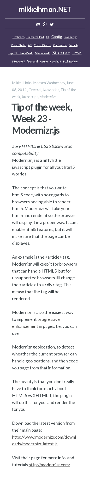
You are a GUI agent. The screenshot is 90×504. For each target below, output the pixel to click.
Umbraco (18, 37)
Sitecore (61, 52)
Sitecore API (42, 53)
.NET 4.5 (77, 53)
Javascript (70, 37)
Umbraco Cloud (35, 37)
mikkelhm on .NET (45, 9)
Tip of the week (20, 53)
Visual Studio (18, 45)
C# (47, 37)
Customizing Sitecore (45, 69)
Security (73, 45)
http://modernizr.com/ (49, 464)
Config (56, 36)
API (30, 45)
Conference (60, 45)
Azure (44, 61)
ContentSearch (42, 45)
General (32, 61)
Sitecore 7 (18, 61)
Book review (70, 61)
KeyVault (55, 61)
